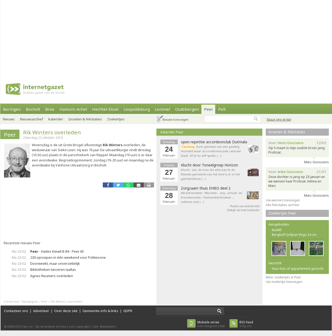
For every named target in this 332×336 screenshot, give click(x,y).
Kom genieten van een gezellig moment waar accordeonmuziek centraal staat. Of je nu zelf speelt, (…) (211, 151)
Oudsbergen (187, 109)
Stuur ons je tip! (279, 119)
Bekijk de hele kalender (243, 210)
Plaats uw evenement (245, 206)
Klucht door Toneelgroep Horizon (209, 165)
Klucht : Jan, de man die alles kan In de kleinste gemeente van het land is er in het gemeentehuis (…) (210, 174)
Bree (49, 109)
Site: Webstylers (104, 326)
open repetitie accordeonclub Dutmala (214, 142)
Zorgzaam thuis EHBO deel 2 (206, 188)
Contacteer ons (16, 310)
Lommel (162, 109)
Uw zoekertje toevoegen (284, 281)
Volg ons (246, 324)
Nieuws (9, 119)
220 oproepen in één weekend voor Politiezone (68, 257)
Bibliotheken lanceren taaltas (53, 269)
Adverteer (41, 310)
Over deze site (66, 310)
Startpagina (29, 301)
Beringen (12, 109)
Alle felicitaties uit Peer (282, 205)
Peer (208, 109)
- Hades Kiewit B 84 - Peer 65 (57, 251)
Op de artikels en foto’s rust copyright (62, 326)
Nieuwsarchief (31, 119)
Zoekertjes (116, 119)
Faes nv (27, 326)
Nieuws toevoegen (175, 119)
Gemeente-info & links (100, 310)
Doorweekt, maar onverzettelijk (55, 263)
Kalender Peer (172, 132)
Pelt (222, 109)
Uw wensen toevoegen (283, 200)
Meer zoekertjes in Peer (283, 277)
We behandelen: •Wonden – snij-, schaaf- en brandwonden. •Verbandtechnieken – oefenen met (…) (211, 197)
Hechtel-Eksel (105, 109)
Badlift (277, 230)
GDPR (127, 310)
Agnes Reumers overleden (51, 275)
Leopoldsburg (137, 109)
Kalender (55, 119)
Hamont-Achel (73, 109)
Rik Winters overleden (52, 132)
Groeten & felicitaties (85, 119)
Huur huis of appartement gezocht (297, 268)
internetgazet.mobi (211, 324)
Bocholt (33, 109)
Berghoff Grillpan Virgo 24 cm (294, 234)
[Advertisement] (108, 37)
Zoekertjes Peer (282, 213)
